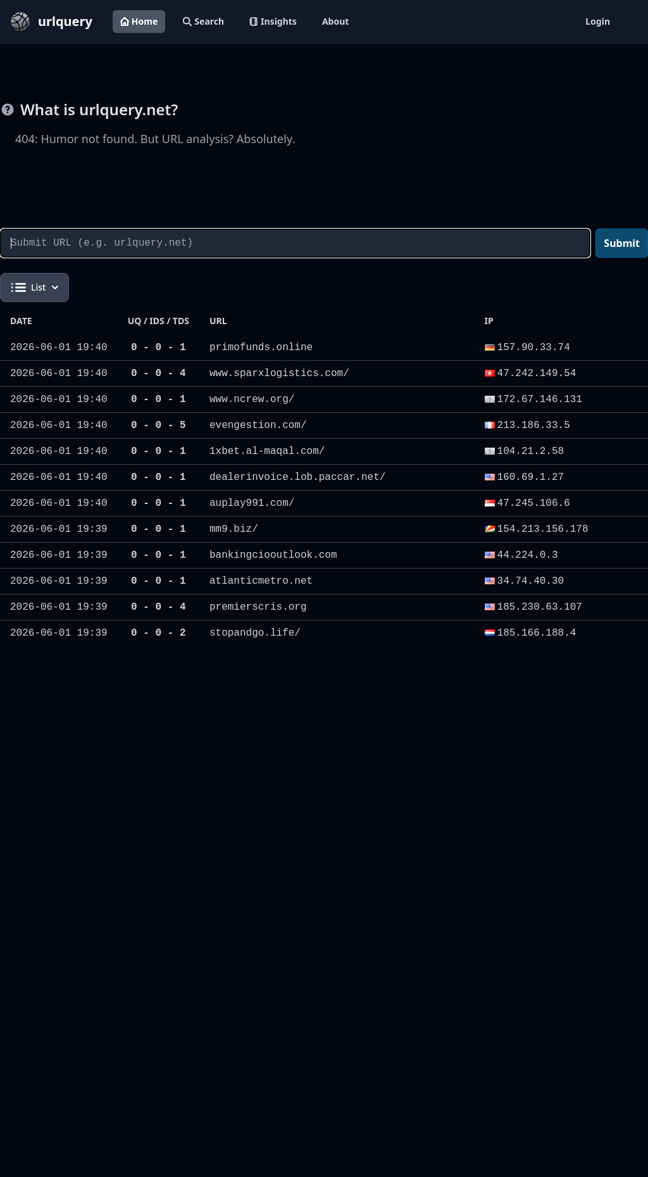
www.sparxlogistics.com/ (279, 373)
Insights (273, 21)
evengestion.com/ (258, 425)
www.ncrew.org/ (251, 399)
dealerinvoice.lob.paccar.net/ (297, 477)
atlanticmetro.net (261, 581)
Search (203, 21)
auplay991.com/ (251, 503)
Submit (622, 243)
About (335, 21)
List (34, 287)
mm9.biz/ (233, 529)
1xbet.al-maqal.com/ (267, 451)
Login (597, 21)
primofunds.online (261, 347)
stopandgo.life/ (255, 633)
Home (139, 21)
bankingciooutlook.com (273, 555)
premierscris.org (258, 607)
